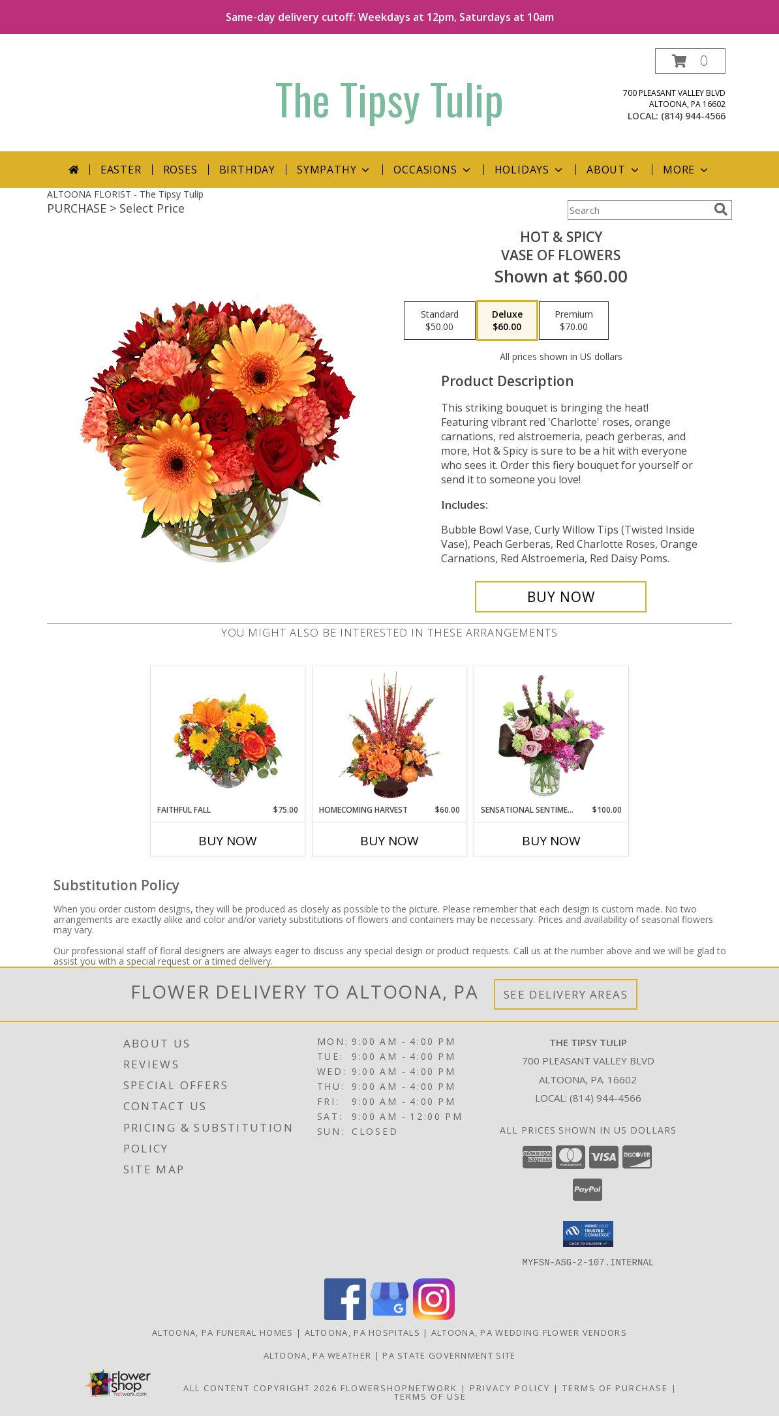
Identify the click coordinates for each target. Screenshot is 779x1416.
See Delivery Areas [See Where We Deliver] (566, 994)
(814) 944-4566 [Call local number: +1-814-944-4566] (693, 116)
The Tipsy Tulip (389, 98)
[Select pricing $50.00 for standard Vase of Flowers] (440, 321)
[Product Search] (638, 210)
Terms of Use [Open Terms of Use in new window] (430, 1396)
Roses (180, 169)
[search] (720, 209)
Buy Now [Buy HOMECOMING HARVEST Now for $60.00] (389, 840)
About (614, 169)
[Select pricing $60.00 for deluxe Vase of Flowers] (507, 321)
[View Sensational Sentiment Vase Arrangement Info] (551, 735)
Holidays (530, 169)
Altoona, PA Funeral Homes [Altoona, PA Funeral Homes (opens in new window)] (223, 1332)
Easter (121, 169)
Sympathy (334, 169)
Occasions (432, 169)
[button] (690, 61)
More (686, 169)
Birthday (247, 169)
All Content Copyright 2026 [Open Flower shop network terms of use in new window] (260, 1387)
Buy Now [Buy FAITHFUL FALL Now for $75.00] (227, 840)
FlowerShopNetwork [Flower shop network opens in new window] (399, 1387)
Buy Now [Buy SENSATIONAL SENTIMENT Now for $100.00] (551, 840)
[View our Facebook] (345, 1316)
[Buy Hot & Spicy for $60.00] (561, 596)
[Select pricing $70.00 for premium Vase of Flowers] (574, 321)
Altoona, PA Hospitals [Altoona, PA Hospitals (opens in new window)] (362, 1332)
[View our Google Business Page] (389, 1316)
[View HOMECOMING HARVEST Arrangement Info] (389, 735)
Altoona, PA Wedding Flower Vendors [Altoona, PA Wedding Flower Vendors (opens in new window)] (529, 1332)
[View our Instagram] (434, 1316)
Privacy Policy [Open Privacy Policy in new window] (510, 1387)
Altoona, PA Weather (318, 1355)
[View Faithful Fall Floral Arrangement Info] (228, 735)
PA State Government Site (448, 1355)
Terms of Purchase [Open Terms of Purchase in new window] (615, 1387)
